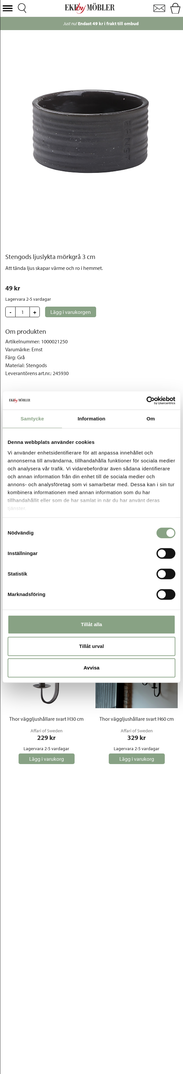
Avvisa (91, 667)
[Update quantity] (22, 312)
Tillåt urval (91, 646)
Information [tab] (91, 418)
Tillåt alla (91, 624)
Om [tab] (151, 418)
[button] (8, 8)
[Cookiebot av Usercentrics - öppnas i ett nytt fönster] (146, 400)
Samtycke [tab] (32, 418)
